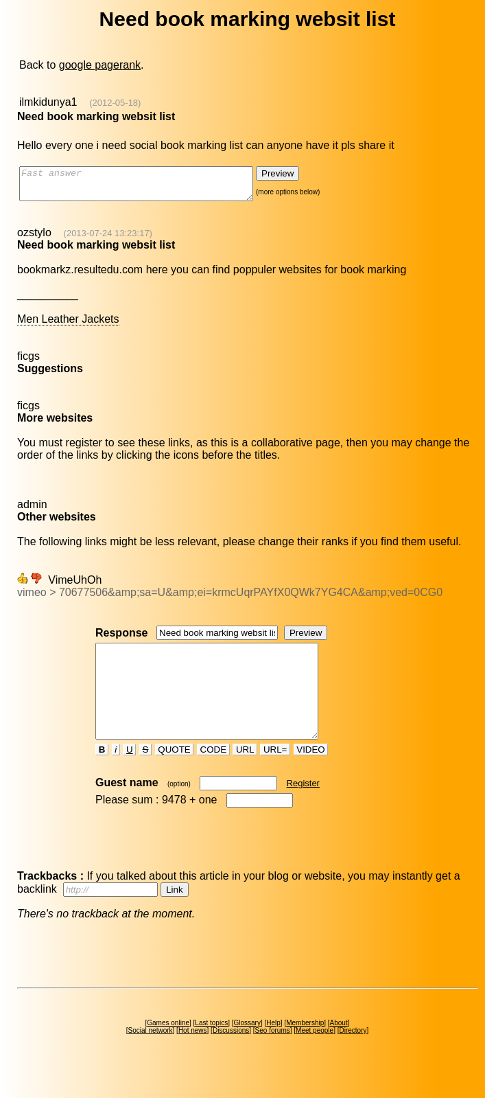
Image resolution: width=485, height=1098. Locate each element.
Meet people (314, 1055)
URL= (275, 774)
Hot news (192, 1055)
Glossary (246, 1047)
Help (273, 1047)
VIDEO (311, 774)
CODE (213, 774)
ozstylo (34, 238)
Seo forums (272, 1055)
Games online (168, 1047)
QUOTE (174, 774)
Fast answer (150, 186)
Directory (352, 1055)
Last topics (211, 1047)
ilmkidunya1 (48, 102)
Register (303, 808)
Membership (305, 1047)
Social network (150, 1055)
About (339, 1047)
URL (245, 774)
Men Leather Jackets (68, 325)
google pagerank (100, 65)
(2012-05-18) (115, 103)
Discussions (231, 1055)
